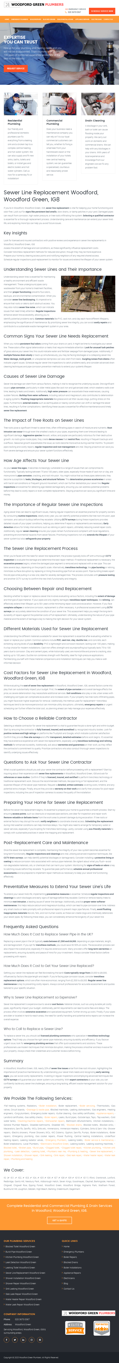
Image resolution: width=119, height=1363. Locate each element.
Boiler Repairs (35, 19)
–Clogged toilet (52, 1147)
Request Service (15, 68)
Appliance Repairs (82, 19)
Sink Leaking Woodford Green (20, 1288)
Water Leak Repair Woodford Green (23, 1304)
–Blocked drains (74, 1124)
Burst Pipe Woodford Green (19, 1251)
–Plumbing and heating (21, 1159)
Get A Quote (60, 1220)
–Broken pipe (24, 1147)
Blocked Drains (49, 19)
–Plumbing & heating (77, 1151)
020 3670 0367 (74, 12)
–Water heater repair (92, 1155)
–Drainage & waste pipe (37, 1109)
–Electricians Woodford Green (54, 1143)
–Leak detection (22, 1151)
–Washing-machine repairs (30, 1120)
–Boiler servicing (87, 1105)
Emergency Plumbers (19, 19)
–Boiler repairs (50, 1117)
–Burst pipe (37, 1147)
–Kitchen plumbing (92, 1147)
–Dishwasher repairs (54, 1120)
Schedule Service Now (102, 11)
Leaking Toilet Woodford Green (20, 1267)
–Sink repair (58, 1155)
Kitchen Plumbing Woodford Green (22, 1257)
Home (7, 19)
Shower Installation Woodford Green (23, 1278)
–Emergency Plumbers (55, 1140)
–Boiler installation (47, 1105)
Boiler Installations (65, 19)
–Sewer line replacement (101, 1151)
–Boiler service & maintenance (98, 1140)
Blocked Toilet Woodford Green (20, 1246)
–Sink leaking (45, 1155)
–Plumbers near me (56, 1151)
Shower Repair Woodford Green (21, 1283)
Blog (66, 1283)
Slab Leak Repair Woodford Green (22, 1293)
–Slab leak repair (73, 1155)
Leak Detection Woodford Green (21, 1262)
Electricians (96, 19)
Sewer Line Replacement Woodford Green (25, 1272)
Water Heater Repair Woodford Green (24, 1299)
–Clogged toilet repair (71, 1147)
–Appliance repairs (105, 1113)
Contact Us (108, 19)
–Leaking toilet (38, 1151)
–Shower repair (30, 1155)
